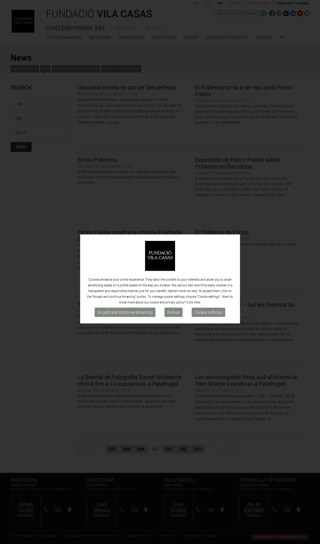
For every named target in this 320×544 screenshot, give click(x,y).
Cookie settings (208, 316)
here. (197, 306)
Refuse (173, 316)
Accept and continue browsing (125, 316)
